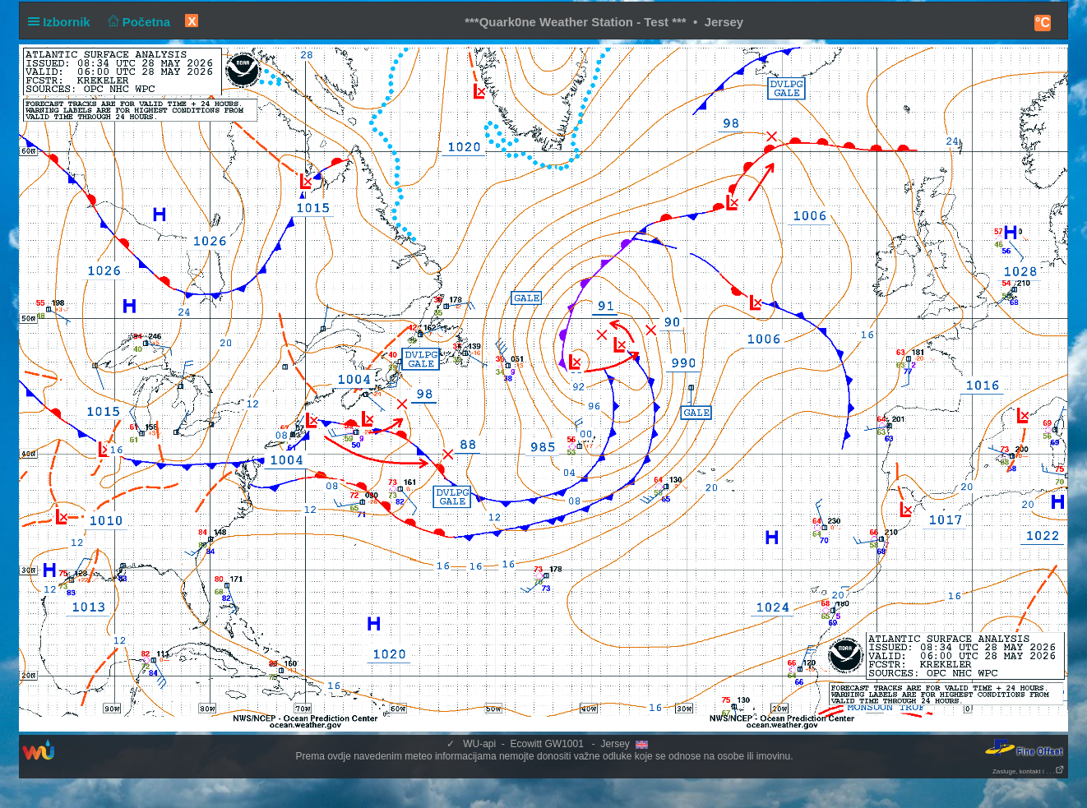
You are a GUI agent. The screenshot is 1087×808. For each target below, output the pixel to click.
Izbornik (62, 22)
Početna (137, 22)
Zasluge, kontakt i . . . (1028, 771)
